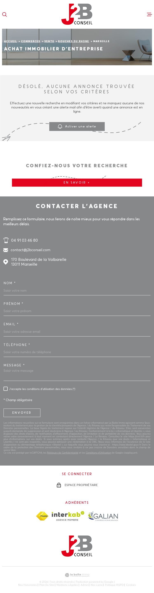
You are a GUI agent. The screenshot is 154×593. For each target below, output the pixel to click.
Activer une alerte (77, 127)
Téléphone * (17, 345)
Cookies (131, 585)
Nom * (10, 283)
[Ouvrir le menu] (149, 14)
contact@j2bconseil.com (30, 250)
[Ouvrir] (4, 14)
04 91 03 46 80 (24, 240)
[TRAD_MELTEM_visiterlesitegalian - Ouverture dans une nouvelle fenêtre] (103, 516)
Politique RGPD (114, 584)
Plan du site (46, 584)
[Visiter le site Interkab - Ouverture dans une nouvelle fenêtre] (68, 516)
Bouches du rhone (73, 41)
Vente (49, 41)
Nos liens (96, 584)
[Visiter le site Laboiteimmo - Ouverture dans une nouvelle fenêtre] (77, 575)
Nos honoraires (27, 584)
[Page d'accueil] (77, 14)
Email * (11, 324)
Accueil (10, 41)
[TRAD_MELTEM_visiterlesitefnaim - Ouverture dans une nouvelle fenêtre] (42, 516)
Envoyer (22, 413)
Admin (84, 584)
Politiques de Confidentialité (62, 452)
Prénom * (14, 304)
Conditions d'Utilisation (98, 452)
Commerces (30, 41)
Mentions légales (67, 584)
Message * (14, 365)
